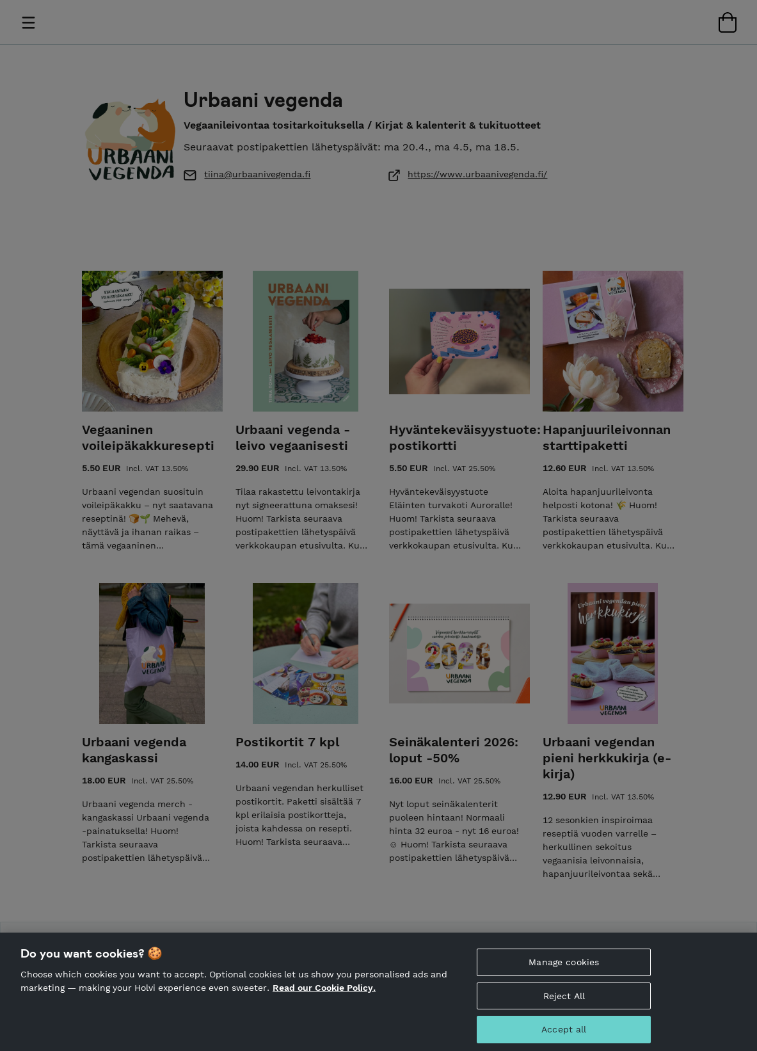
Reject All (564, 1002)
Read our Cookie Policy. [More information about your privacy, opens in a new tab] (324, 994)
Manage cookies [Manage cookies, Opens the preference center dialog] (564, 968)
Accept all (563, 1036)
